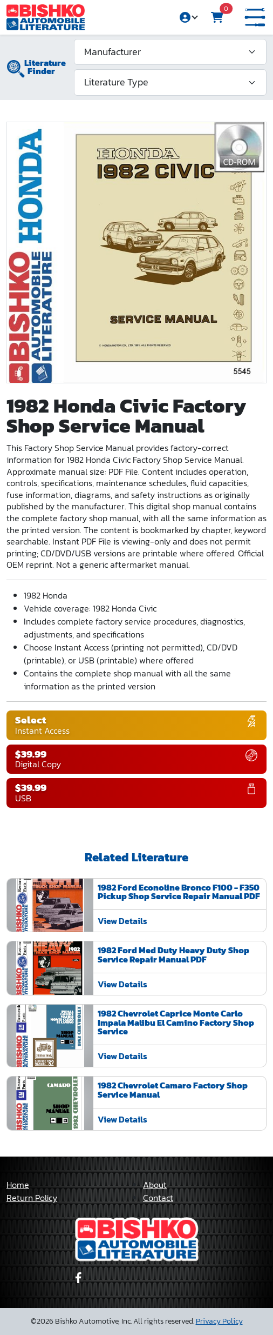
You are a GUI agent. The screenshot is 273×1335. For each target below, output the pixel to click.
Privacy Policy (219, 1321)
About (155, 1184)
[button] (255, 17)
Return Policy (31, 1197)
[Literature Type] (170, 82)
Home (17, 1184)
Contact (158, 1197)
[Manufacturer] (170, 52)
